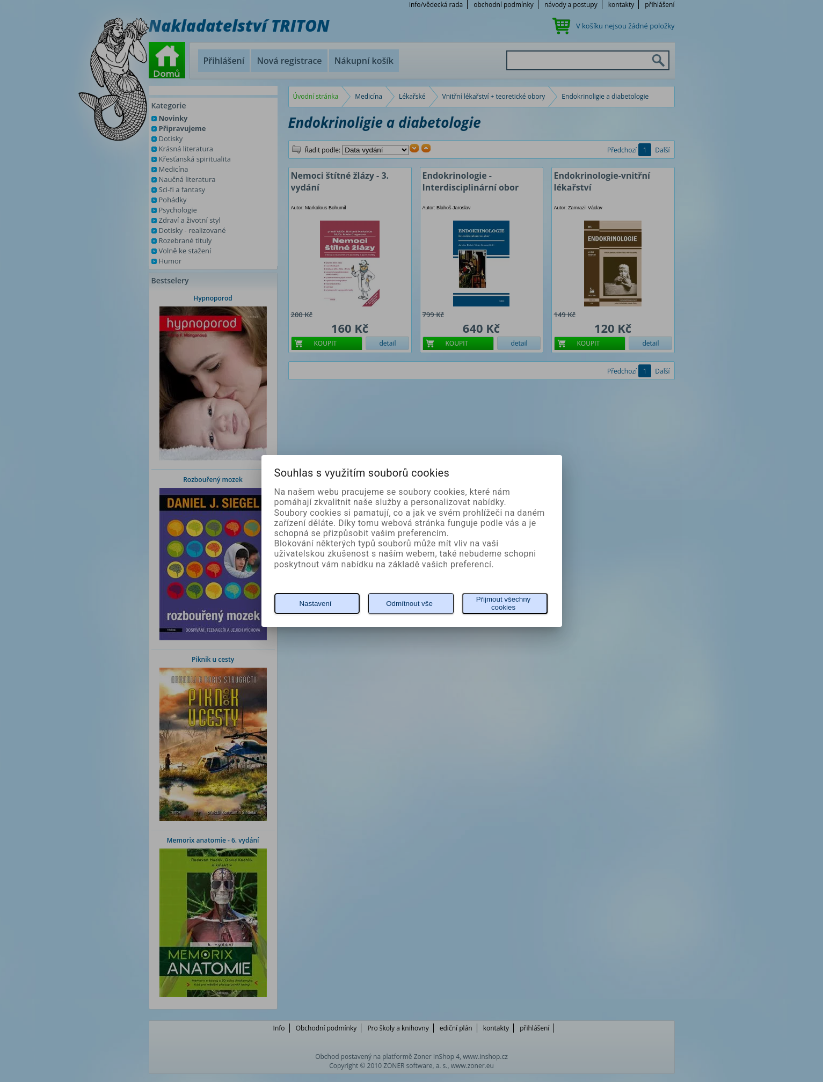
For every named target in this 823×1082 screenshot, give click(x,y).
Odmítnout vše (409, 604)
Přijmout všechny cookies (503, 603)
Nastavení (315, 604)
